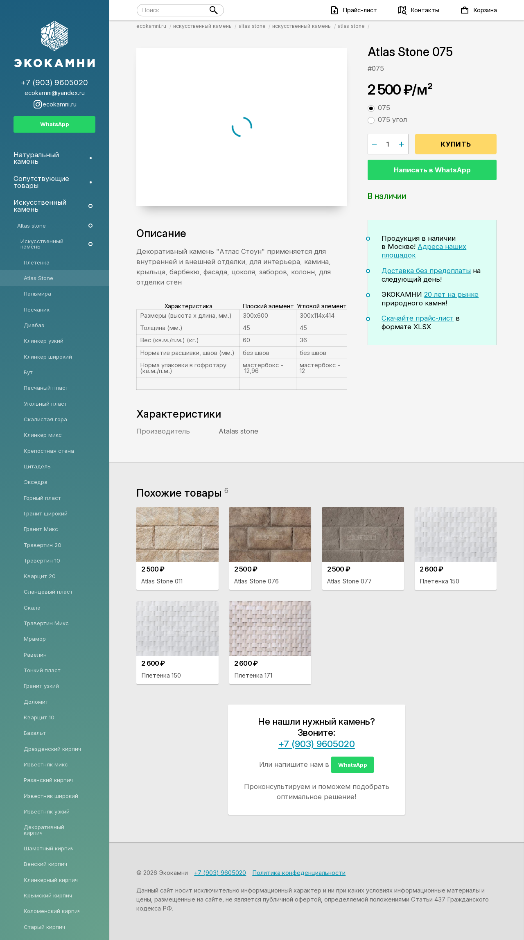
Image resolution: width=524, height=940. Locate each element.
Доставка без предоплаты (426, 271)
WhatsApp (352, 764)
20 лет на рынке (451, 294)
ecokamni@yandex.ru (55, 93)
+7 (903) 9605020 (316, 744)
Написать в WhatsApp (432, 170)
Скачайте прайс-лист (418, 318)
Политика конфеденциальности (299, 873)
